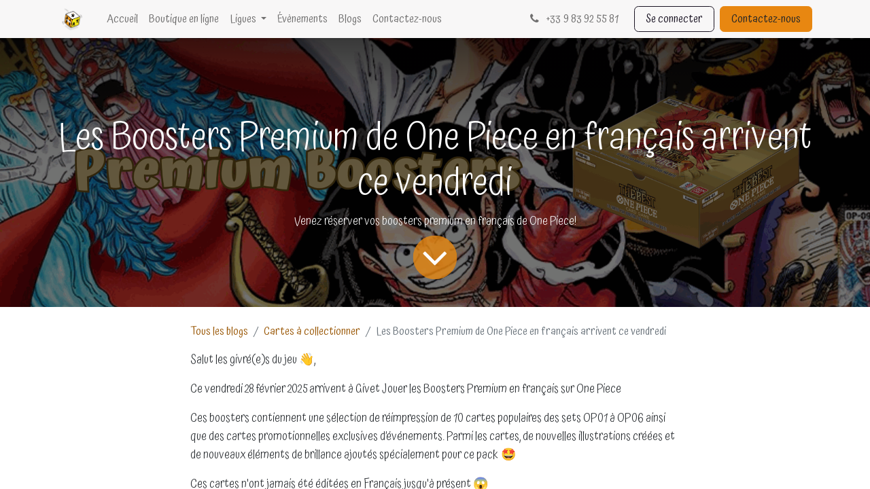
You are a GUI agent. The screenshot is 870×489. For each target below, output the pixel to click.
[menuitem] (122, 19)
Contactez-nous (766, 19)
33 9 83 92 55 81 (572, 19)
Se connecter (674, 19)
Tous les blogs (219, 331)
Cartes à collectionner (312, 331)
